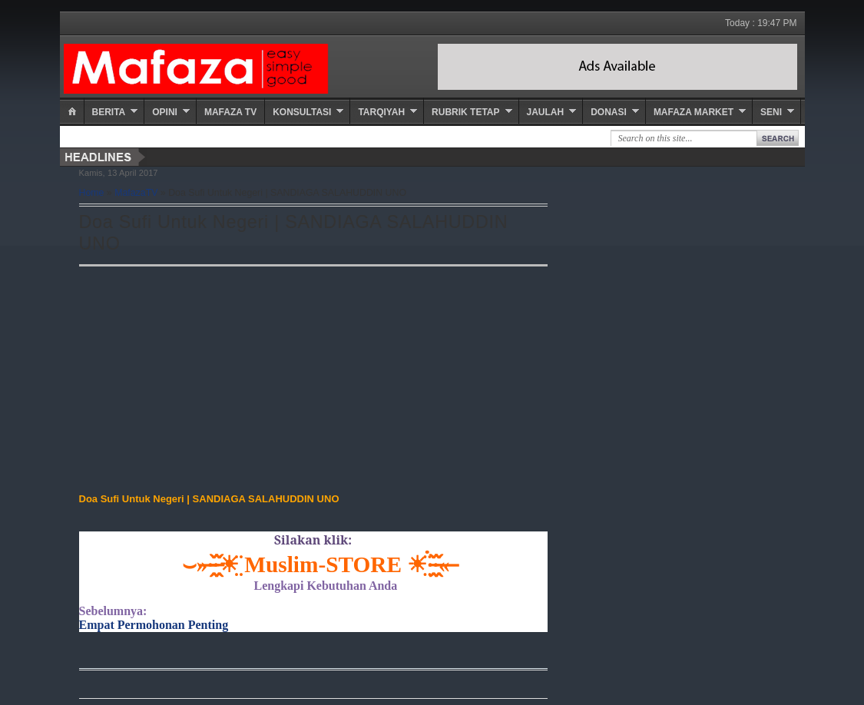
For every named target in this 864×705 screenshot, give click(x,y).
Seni (771, 112)
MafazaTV (135, 192)
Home (91, 192)
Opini (164, 112)
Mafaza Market (693, 112)
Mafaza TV (230, 112)
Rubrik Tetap (465, 112)
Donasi (609, 112)
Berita (109, 112)
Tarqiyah (381, 112)
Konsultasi (302, 112)
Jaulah (545, 112)
